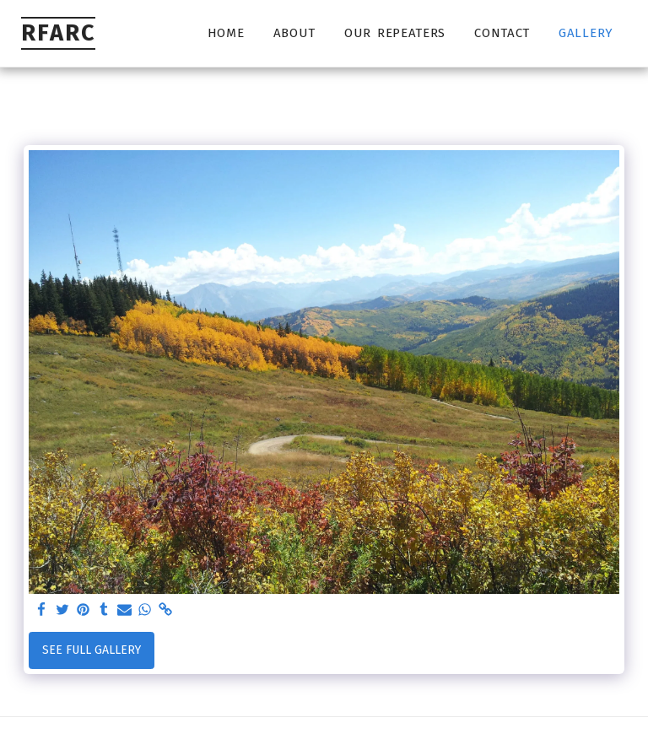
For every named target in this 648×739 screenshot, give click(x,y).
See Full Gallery (91, 650)
